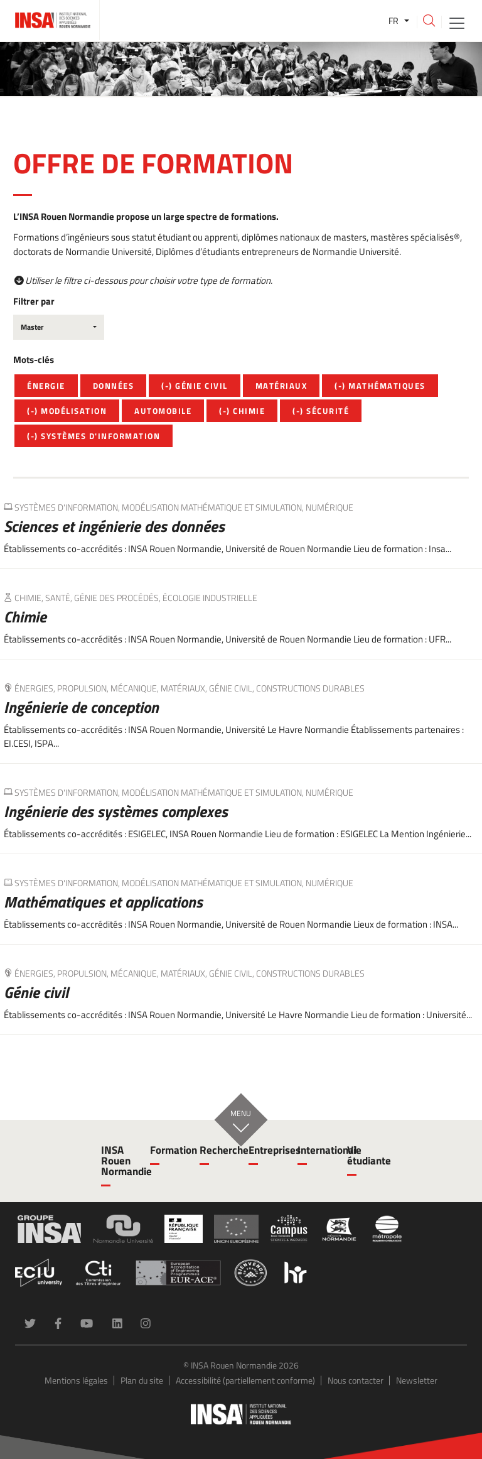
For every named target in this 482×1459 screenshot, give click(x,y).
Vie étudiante (364, 1155)
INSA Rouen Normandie (118, 1161)
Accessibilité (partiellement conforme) (245, 1380)
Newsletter (416, 1380)
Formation (167, 1150)
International (314, 1150)
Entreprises (265, 1150)
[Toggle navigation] (457, 22)
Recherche (216, 1150)
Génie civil (36, 992)
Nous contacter (355, 1380)
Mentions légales (76, 1380)
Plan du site (141, 1380)
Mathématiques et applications (103, 902)
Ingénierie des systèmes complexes (116, 811)
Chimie (25, 617)
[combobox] (58, 327)
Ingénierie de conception (81, 707)
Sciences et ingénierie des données (114, 526)
